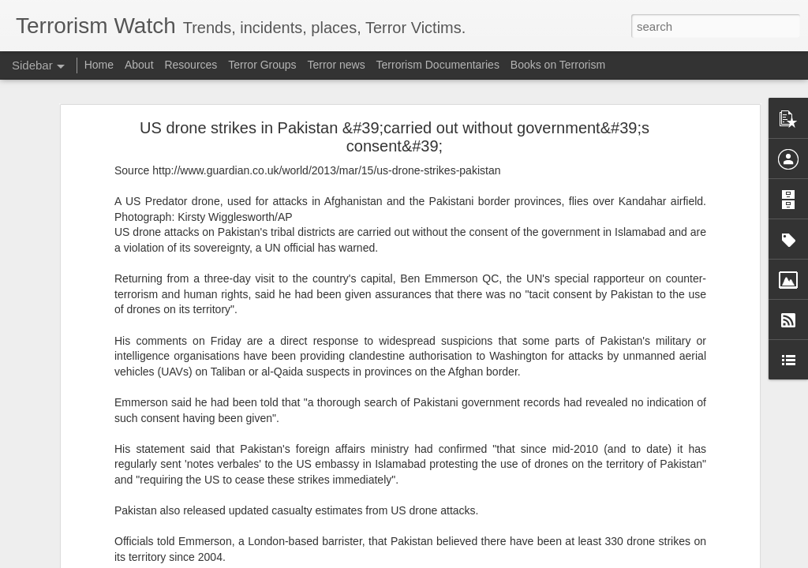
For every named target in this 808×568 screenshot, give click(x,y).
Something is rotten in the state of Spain (123, 309)
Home (99, 64)
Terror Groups (262, 64)
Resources (190, 64)
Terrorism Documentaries (437, 64)
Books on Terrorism (558, 64)
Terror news (336, 64)
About (139, 64)
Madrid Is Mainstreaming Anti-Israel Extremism (136, 273)
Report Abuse (499, 559)
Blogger (453, 559)
